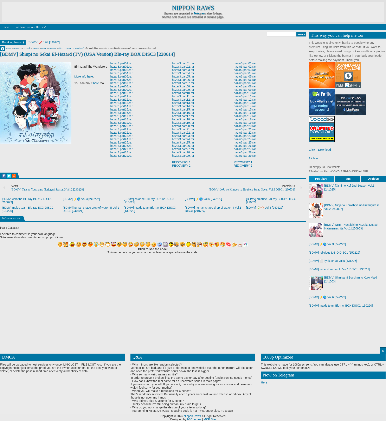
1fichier (313, 158)
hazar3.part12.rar (121, 99)
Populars (321, 178)
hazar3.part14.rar (121, 106)
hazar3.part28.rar (121, 152)
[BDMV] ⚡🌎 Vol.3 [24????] (81, 199)
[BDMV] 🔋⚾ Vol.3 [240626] (264, 207)
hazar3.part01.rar (121, 63)
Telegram (200, 13)
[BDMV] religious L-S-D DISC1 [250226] (334, 252)
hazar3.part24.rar (121, 139)
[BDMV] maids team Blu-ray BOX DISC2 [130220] (341, 305)
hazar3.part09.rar (121, 89)
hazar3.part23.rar (121, 136)
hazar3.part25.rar (121, 142)
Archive (373, 178)
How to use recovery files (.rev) (30, 27)
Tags (347, 178)
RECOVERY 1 (181, 162)
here (96, 83)
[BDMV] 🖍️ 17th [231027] (44, 42)
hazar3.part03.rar (121, 70)
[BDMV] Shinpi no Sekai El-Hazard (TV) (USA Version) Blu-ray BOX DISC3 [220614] (87, 54)
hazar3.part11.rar (121, 96)
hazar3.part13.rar (121, 103)
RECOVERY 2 (181, 165)
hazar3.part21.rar (121, 129)
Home (6, 27)
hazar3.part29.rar (121, 155)
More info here (83, 76)
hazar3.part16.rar (121, 112)
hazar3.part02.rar (121, 66)
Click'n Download (320, 149)
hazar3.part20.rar (121, 126)
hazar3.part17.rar (121, 116)
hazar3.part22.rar (121, 132)
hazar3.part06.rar (121, 79)
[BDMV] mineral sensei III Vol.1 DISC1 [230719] (339, 269)
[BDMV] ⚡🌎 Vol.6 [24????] (203, 199)
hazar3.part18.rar (121, 119)
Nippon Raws (193, 7)
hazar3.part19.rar (121, 122)
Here (264, 382)
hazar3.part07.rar (121, 83)
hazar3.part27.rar (121, 149)
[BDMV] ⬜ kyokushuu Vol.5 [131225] (333, 260)
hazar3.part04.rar (121, 73)
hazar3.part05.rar (121, 76)
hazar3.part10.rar (121, 93)
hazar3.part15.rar (121, 109)
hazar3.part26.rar (121, 145)
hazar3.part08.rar (121, 86)
